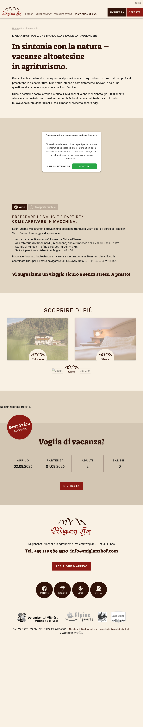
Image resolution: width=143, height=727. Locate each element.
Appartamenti (43, 14)
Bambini (120, 464)
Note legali (74, 629)
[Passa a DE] (136, 3)
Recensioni (62, 593)
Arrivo (23, 464)
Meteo (80, 593)
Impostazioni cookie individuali (114, 629)
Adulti (87, 464)
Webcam (98, 593)
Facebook (44, 593)
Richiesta (116, 12)
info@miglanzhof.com (94, 551)
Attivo (71, 372)
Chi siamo (38, 359)
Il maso (28, 14)
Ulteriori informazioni (58, 166)
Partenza (55, 464)
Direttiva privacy (89, 629)
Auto (22, 207)
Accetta (84, 166)
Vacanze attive (63, 14)
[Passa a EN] (139, 3)
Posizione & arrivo (85, 14)
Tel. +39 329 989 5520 (46, 551)
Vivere (105, 359)
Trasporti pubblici (45, 207)
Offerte (134, 12)
